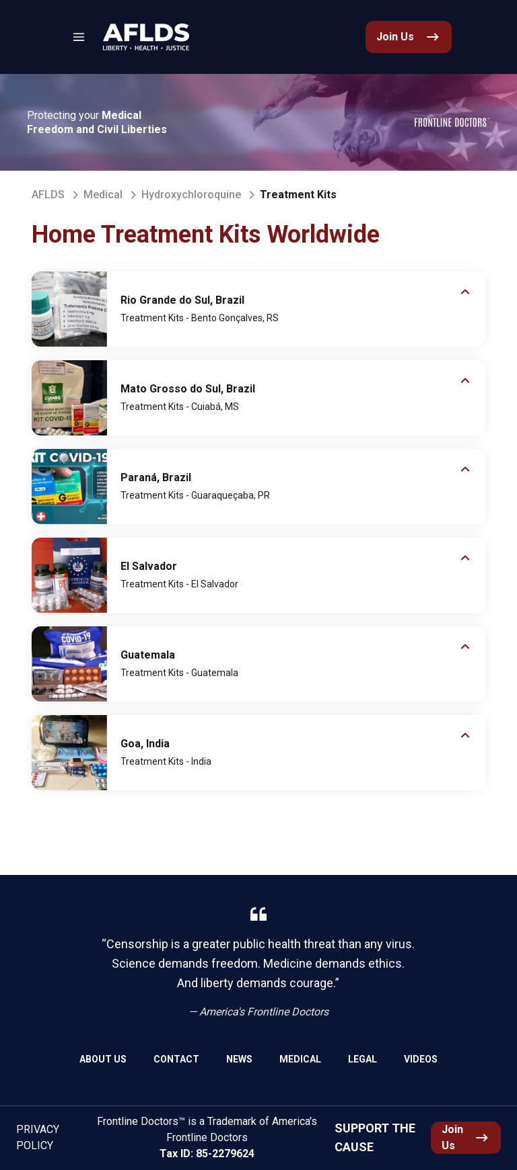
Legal (362, 1059)
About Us (103, 1059)
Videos (421, 1059)
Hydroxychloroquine (191, 194)
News (239, 1059)
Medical (103, 194)
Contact (176, 1059)
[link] (146, 37)
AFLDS (48, 194)
